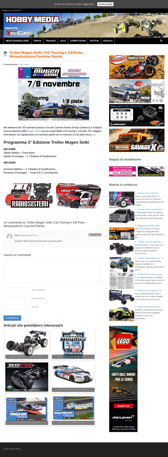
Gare (21, 64)
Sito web (35, 307)
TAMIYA (37, 41)
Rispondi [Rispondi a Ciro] (93, 235)
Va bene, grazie (105, 4)
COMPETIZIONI (78, 41)
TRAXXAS (51, 41)
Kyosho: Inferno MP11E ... (149, 193)
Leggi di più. (88, 4)
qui (93, 134)
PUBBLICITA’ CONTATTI (11, 11)
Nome (38, 290)
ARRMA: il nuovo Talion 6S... (150, 242)
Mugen (27, 64)
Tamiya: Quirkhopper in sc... (149, 258)
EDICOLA (108, 41)
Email (38, 298)
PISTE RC (94, 41)
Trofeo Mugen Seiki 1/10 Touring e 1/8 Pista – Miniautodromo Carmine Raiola (47, 54)
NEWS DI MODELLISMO (17, 41)
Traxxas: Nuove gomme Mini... (151, 209)
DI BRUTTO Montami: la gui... (150, 274)
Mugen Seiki (33, 131)
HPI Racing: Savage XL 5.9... (150, 290)
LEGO (63, 41)
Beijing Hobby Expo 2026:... (149, 226)
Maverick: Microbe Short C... (150, 307)
